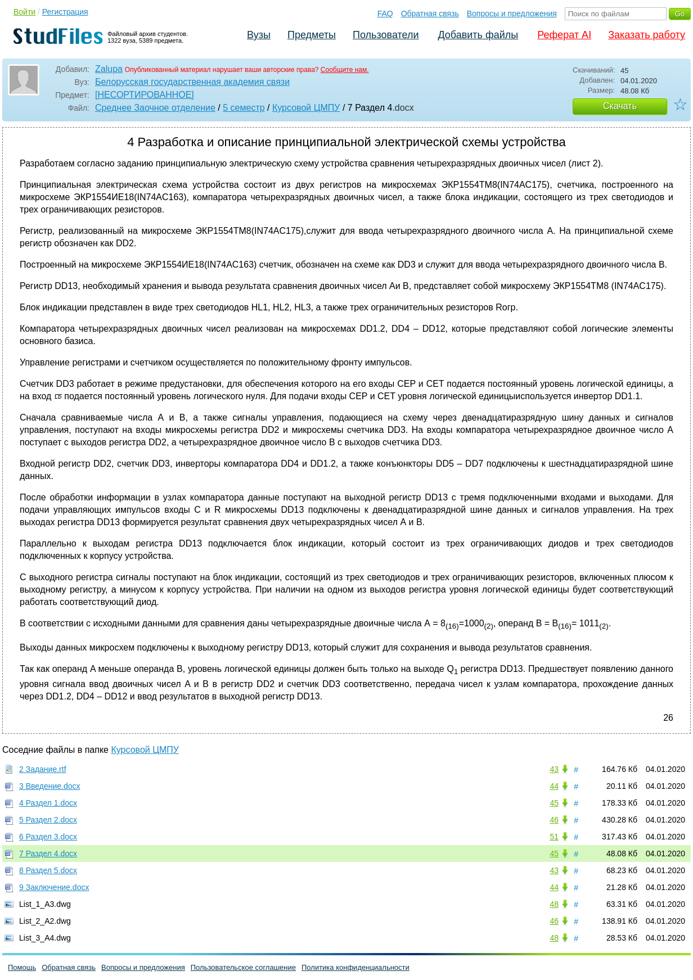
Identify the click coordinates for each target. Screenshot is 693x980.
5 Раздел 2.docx (48, 819)
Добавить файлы (478, 34)
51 (554, 836)
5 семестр (243, 107)
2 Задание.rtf (42, 769)
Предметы (311, 34)
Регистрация (65, 11)
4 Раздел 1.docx (48, 802)
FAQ (385, 13)
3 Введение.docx (49, 786)
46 (554, 819)
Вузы (259, 34)
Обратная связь (430, 13)
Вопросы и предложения (512, 13)
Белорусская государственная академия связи (192, 82)
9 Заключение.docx (54, 887)
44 (554, 786)
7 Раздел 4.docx (48, 853)
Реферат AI (564, 34)
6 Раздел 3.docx (48, 836)
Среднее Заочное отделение (155, 107)
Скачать (620, 106)
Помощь (22, 967)
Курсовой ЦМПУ (306, 107)
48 (554, 904)
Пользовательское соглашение (243, 967)
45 (554, 802)
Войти (24, 11)
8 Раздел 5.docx (48, 870)
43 (554, 769)
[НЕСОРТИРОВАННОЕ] (144, 95)
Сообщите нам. (345, 69)
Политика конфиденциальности (356, 967)
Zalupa (109, 69)
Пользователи (385, 34)
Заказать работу (646, 34)
